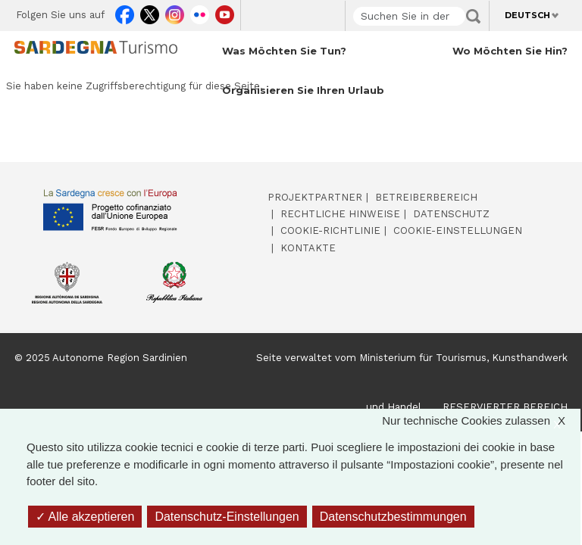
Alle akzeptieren (85, 516)
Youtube (224, 12)
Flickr (199, 12)
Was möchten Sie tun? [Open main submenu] (284, 51)
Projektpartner (315, 197)
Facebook (124, 12)
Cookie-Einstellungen (457, 230)
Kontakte (308, 248)
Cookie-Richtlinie (330, 230)
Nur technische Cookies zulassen (481, 421)
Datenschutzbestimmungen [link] (393, 516)
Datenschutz (451, 214)
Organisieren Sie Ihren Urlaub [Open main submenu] (303, 90)
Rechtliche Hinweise (340, 214)
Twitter (149, 12)
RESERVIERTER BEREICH (505, 407)
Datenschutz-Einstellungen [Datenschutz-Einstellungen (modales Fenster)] (227, 516)
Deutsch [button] (527, 15)
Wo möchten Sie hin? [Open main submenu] (510, 51)
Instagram (174, 12)
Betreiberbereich (426, 197)
